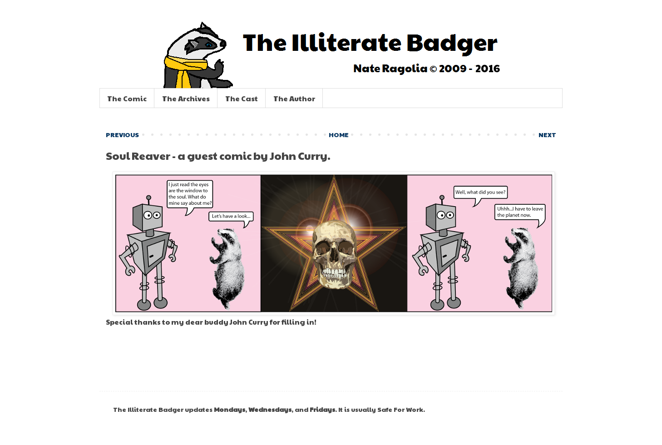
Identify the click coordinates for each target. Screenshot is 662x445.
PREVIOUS (122, 134)
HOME (339, 134)
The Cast (241, 98)
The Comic (127, 98)
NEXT (547, 134)
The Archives (186, 98)
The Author (294, 98)
